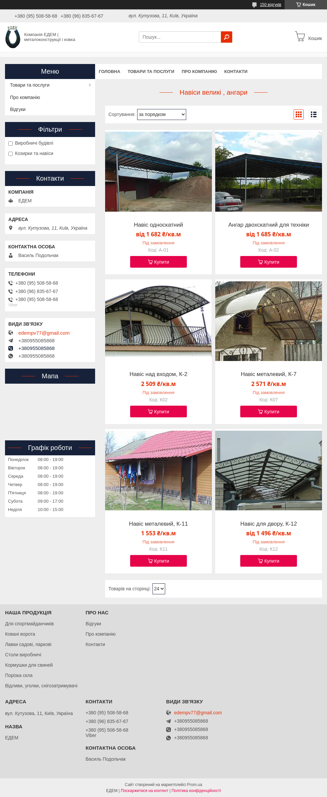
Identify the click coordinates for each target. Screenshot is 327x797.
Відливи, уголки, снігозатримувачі (41, 685)
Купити (161, 262)
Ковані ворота (20, 634)
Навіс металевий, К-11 (158, 524)
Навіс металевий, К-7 (268, 374)
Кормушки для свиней (29, 665)
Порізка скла (19, 675)
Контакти (236, 71)
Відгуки (18, 109)
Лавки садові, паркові (28, 644)
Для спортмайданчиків (29, 623)
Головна (109, 71)
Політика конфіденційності (196, 790)
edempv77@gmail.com (44, 333)
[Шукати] (226, 37)
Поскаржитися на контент (144, 790)
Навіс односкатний (158, 225)
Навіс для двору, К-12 (268, 524)
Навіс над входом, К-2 (158, 374)
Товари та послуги (150, 71)
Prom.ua (194, 784)
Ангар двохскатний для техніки (268, 225)
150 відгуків (270, 4)
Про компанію (199, 71)
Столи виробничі (23, 654)
